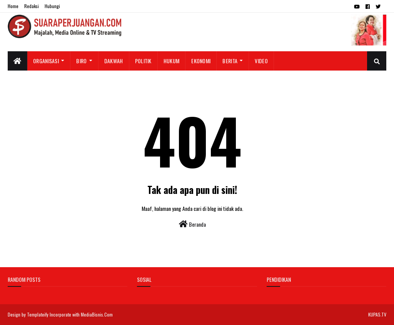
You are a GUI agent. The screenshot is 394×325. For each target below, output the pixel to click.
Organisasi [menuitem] (46, 61)
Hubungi (52, 6)
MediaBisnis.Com (97, 314)
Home (13, 6)
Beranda (192, 224)
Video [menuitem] (261, 61)
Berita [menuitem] (229, 61)
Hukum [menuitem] (172, 61)
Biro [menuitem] (81, 61)
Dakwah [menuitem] (113, 61)
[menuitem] (17, 61)
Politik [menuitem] (143, 61)
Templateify (37, 314)
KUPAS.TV (377, 314)
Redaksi (31, 6)
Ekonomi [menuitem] (200, 61)
